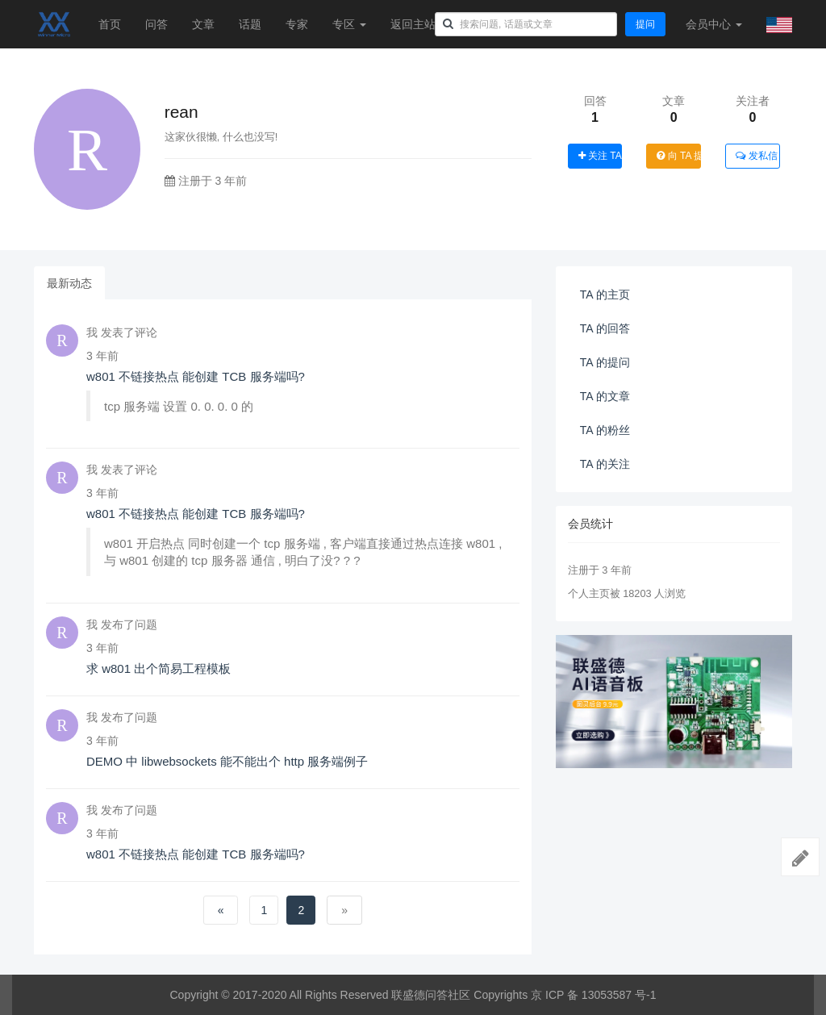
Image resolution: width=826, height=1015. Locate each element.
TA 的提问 (605, 362)
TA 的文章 (605, 396)
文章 (203, 24)
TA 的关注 (605, 463)
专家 (297, 24)
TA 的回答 (605, 328)
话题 (250, 24)
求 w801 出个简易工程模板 (158, 668)
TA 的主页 (605, 294)
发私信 (756, 155)
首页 (109, 24)
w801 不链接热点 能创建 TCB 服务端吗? (195, 376)
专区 (349, 24)
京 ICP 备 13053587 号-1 (593, 994)
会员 (714, 24)
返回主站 (413, 24)
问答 (156, 24)
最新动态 (69, 283)
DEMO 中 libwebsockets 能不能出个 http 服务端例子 (227, 761)
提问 (645, 24)
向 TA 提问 (679, 155)
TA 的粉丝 (605, 430)
